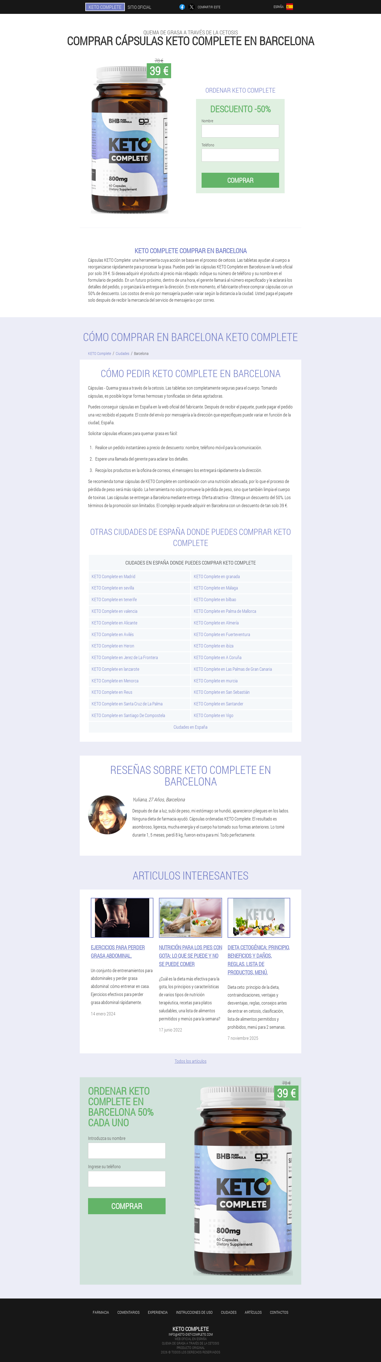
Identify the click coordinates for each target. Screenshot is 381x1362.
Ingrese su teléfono (104, 1166)
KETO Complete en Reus (112, 692)
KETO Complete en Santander (218, 704)
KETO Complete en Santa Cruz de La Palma (127, 704)
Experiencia (158, 1312)
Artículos (253, 1312)
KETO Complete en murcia (216, 680)
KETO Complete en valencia (114, 611)
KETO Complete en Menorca (115, 680)
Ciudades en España (190, 727)
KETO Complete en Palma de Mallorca (225, 611)
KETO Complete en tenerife (114, 599)
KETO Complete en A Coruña (217, 657)
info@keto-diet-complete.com (191, 1334)
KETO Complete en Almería (216, 623)
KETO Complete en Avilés (113, 634)
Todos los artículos (191, 1061)
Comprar (240, 180)
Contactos (279, 1312)
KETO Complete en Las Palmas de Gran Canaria (233, 669)
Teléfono (208, 145)
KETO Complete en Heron (113, 646)
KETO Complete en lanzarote (115, 669)
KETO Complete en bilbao (215, 599)
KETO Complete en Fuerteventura (222, 634)
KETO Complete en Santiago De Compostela (128, 715)
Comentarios (128, 1312)
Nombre (207, 121)
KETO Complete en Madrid (113, 576)
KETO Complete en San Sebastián (222, 692)
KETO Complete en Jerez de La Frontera (125, 657)
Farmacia (101, 1312)
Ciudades (228, 1312)
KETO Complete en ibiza (213, 646)
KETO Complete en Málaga (216, 588)
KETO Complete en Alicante (114, 623)
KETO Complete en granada (217, 576)
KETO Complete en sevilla (113, 588)
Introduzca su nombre (106, 1138)
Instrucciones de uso (194, 1312)
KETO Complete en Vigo (213, 715)
